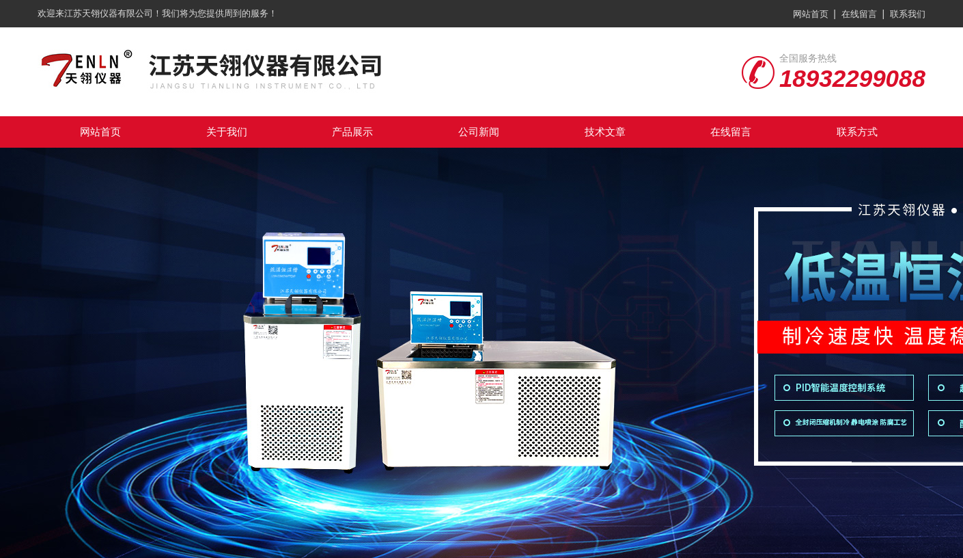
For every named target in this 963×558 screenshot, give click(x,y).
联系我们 (907, 14)
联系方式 (857, 131)
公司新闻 (478, 131)
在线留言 (859, 14)
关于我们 (226, 131)
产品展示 (352, 131)
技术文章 (605, 131)
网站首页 (810, 14)
